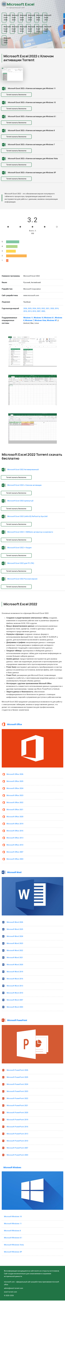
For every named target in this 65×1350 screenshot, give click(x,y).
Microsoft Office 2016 (15, 831)
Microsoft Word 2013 (15, 986)
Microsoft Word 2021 (15, 958)
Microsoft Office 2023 (15, 795)
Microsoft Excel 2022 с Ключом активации (24, 485)
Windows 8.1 (49, 318)
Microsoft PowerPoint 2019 (17, 1120)
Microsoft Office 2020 (15, 817)
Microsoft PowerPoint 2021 (17, 1106)
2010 (34, 311)
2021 (47, 308)
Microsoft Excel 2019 (13, 29)
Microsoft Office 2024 (15, 788)
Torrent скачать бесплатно (16, 95)
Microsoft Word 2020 (15, 965)
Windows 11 (28, 318)
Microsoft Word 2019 (15, 972)
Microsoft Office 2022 (15, 803)
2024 (34, 308)
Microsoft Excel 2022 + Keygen (19, 548)
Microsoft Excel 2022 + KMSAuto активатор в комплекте (30, 532)
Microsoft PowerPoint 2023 (17, 1091)
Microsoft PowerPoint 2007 (17, 1148)
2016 (25, 311)
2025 (30, 308)
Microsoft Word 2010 (15, 993)
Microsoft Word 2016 (15, 979)
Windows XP (52, 320)
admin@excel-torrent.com (13, 1288)
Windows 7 (29, 320)
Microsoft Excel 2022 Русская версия (22, 579)
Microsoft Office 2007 (15, 852)
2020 (52, 308)
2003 (43, 311)
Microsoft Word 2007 (15, 1000)
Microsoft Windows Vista (14, 1245)
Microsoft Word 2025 (15, 929)
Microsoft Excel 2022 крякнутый (20, 501)
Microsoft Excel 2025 (13, 17)
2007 (38, 311)
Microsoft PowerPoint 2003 (17, 1155)
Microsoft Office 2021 (15, 810)
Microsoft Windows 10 (13, 1217)
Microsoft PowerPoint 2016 (17, 1127)
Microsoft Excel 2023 (29, 17)
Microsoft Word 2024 (15, 936)
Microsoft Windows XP (13, 1252)
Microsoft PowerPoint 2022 (17, 1098)
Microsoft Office (14, 724)
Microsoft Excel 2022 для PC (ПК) (20, 563)
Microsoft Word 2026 (15, 922)
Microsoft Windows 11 (13, 1224)
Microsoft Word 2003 (15, 1007)
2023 (38, 308)
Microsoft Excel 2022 (37, 17)
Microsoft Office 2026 (15, 774)
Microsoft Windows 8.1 (13, 1238)
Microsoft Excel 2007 (45, 29)
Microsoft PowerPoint (17, 1020)
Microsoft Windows (12, 1167)
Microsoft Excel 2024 (21, 17)
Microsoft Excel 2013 (29, 29)
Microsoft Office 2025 (15, 781)
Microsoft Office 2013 (15, 838)
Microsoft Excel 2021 (45, 17)
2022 (43, 308)
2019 (56, 308)
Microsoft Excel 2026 (5, 17)
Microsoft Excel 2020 (5, 29)
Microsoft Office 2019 (15, 824)
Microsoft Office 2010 (15, 845)
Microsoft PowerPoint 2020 (17, 1113)
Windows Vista (40, 320)
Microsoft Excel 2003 (5, 40)
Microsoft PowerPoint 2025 (17, 1077)
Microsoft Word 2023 (15, 943)
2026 (25, 308)
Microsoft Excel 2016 (21, 29)
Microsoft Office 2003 (15, 859)
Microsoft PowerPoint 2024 (17, 1084)
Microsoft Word (14, 872)
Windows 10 (38, 318)
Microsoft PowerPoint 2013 (17, 1134)
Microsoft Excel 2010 (37, 29)
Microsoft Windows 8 (12, 1231)
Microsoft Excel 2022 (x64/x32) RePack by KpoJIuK (27, 516)
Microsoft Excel (18, 4)
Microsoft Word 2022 (15, 950)
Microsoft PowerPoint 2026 (17, 1070)
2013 (30, 311)
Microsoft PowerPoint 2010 (17, 1141)
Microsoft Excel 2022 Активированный (23, 470)
